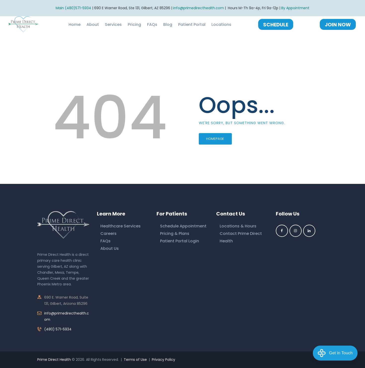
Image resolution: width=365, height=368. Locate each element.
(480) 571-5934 (58, 329)
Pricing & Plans (174, 233)
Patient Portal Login (179, 241)
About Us (109, 248)
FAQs (105, 241)
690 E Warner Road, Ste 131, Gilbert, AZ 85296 (132, 7)
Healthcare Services (120, 226)
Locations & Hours (238, 226)
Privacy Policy (163, 359)
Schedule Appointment (183, 226)
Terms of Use (135, 359)
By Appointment (295, 7)
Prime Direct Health (54, 359)
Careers (108, 233)
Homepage (215, 138)
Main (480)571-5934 (73, 7)
